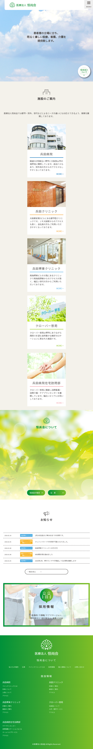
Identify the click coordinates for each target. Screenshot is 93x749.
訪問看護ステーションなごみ (12, 729)
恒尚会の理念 (36, 492)
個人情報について (64, 667)
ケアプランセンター (9, 726)
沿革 (23, 667)
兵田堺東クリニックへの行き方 (46, 548)
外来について (6, 689)
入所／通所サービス (55, 709)
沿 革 (57, 492)
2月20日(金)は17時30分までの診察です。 (50, 535)
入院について (6, 692)
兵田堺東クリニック (26, 535)
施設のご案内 (53, 689)
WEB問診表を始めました (44, 554)
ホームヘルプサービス (9, 732)
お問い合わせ (79, 667)
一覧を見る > (34, 571)
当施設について (54, 706)
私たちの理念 (14, 667)
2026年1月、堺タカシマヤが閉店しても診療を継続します (55, 561)
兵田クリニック (25, 541)
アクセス (5, 696)
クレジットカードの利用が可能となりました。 (52, 542)
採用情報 (51, 667)
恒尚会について (84, 71)
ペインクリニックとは (37, 667)
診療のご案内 (53, 686)
